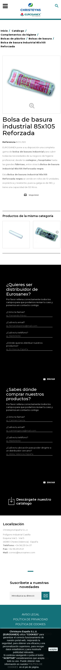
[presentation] (31, 368)
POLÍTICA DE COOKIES (30, 624)
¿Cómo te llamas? (15, 312)
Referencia (8, 142)
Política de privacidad (30, 619)
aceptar (53, 649)
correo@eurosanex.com (22, 552)
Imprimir (34, 195)
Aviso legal (30, 614)
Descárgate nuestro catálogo (33, 501)
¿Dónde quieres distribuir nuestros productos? (24, 344)
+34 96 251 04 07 (23, 545)
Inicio (6, 30)
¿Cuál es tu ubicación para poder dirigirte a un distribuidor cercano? (28, 449)
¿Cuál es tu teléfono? (17, 332)
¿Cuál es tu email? (15, 322)
